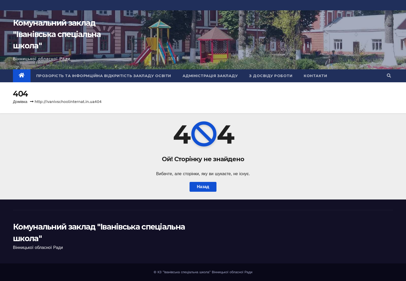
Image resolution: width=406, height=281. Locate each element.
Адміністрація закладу (210, 75)
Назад (203, 186)
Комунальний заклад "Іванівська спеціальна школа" (57, 34)
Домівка (20, 101)
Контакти (315, 75)
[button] (389, 75)
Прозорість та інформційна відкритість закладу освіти (103, 75)
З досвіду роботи (270, 75)
